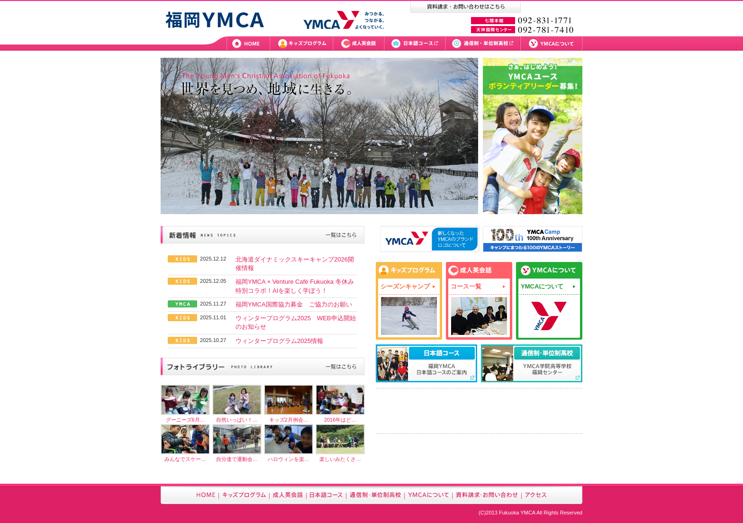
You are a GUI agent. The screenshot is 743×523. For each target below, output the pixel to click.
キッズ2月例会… (288, 420)
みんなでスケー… (185, 459)
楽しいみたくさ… (340, 459)
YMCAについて (542, 286)
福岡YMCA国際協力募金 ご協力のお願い (294, 304)
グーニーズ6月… (185, 420)
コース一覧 (466, 286)
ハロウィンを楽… (288, 459)
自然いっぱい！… (237, 420)
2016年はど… (340, 420)
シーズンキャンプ (405, 286)
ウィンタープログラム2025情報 (279, 340)
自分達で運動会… (237, 459)
